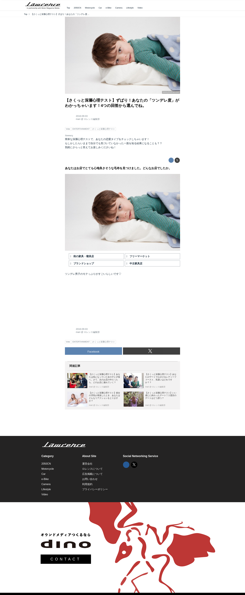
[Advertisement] (89, 300)
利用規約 (87, 484)
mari (78, 119)
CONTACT (66, 559)
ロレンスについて (92, 468)
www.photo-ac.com (171, 92)
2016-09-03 (82, 116)
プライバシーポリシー (95, 489)
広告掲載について (92, 474)
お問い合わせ (90, 479)
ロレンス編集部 (92, 119)
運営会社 (87, 463)
